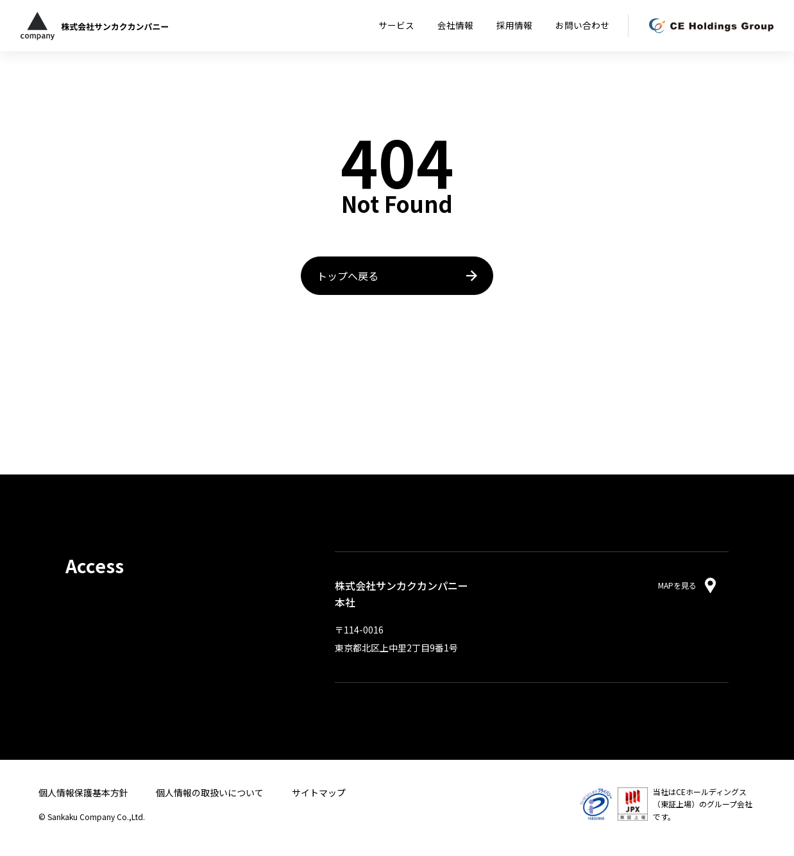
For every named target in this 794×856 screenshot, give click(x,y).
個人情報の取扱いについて (210, 792)
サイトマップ (319, 792)
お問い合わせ (582, 25)
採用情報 (514, 25)
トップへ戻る (347, 275)
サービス (396, 25)
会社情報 (455, 25)
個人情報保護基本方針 (83, 792)
